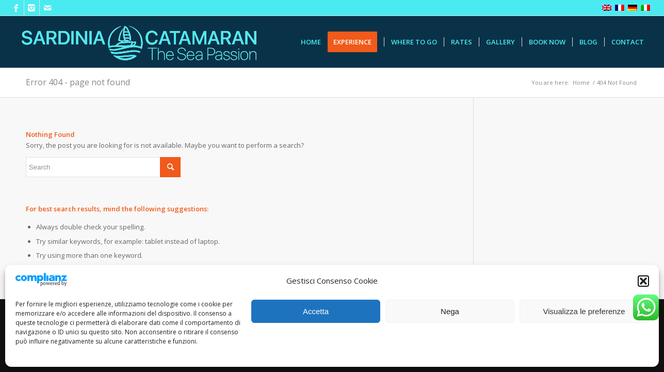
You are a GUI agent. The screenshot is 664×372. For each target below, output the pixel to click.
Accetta (316, 311)
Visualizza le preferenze (584, 311)
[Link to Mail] (47, 8)
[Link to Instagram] (31, 8)
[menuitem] (311, 42)
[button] (643, 281)
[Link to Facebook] (16, 8)
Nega (450, 311)
